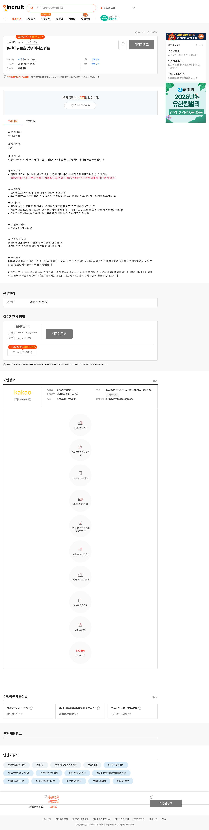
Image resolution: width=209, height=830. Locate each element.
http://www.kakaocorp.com (119, 399)
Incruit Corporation (107, 824)
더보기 (155, 380)
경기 (32, 302)
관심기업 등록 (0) (22, 352)
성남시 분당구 (42, 302)
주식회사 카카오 (15, 42)
